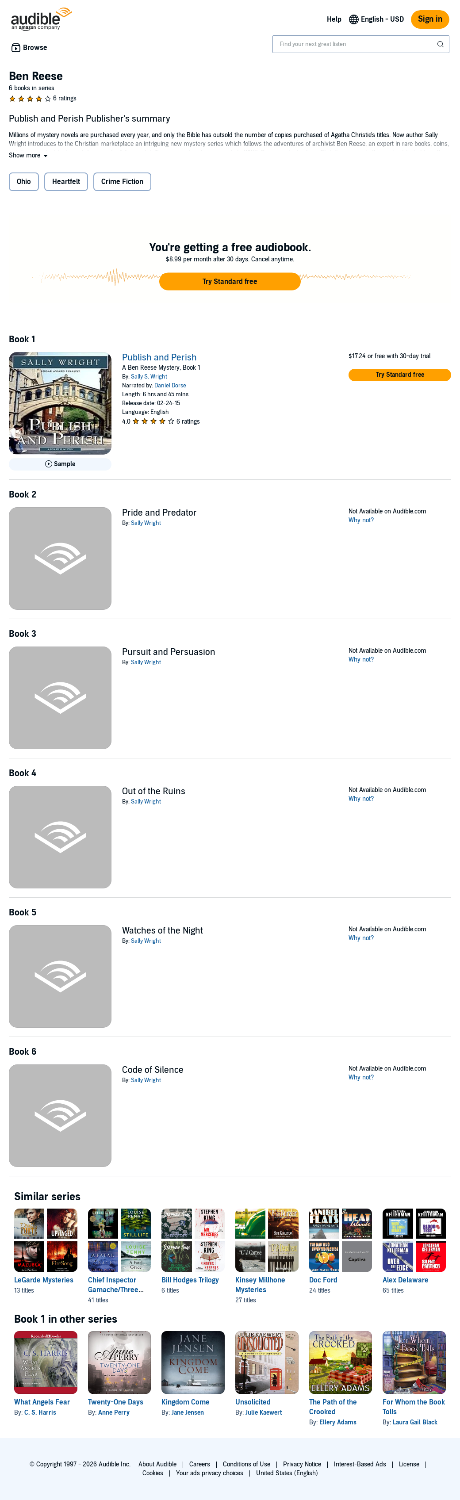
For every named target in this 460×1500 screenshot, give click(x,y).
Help (334, 19)
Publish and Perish (159, 357)
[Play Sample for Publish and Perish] (60, 464)
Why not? (361, 520)
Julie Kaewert (263, 1412)
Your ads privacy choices (209, 1473)
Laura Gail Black (415, 1422)
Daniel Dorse (170, 385)
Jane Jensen (188, 1412)
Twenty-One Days (115, 1402)
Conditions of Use (246, 1464)
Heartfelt (66, 181)
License (409, 1464)
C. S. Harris (40, 1412)
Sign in (430, 19)
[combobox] (360, 44)
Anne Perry (114, 1412)
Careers (199, 1464)
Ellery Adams (337, 1422)
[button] (29, 155)
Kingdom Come (185, 1402)
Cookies (152, 1473)
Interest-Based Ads (360, 1464)
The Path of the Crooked (333, 1407)
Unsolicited (253, 1402)
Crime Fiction (122, 181)
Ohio (24, 181)
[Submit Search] (441, 44)
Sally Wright (146, 523)
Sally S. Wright (149, 376)
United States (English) (287, 1473)
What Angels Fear (42, 1402)
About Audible (157, 1464)
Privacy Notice (302, 1464)
